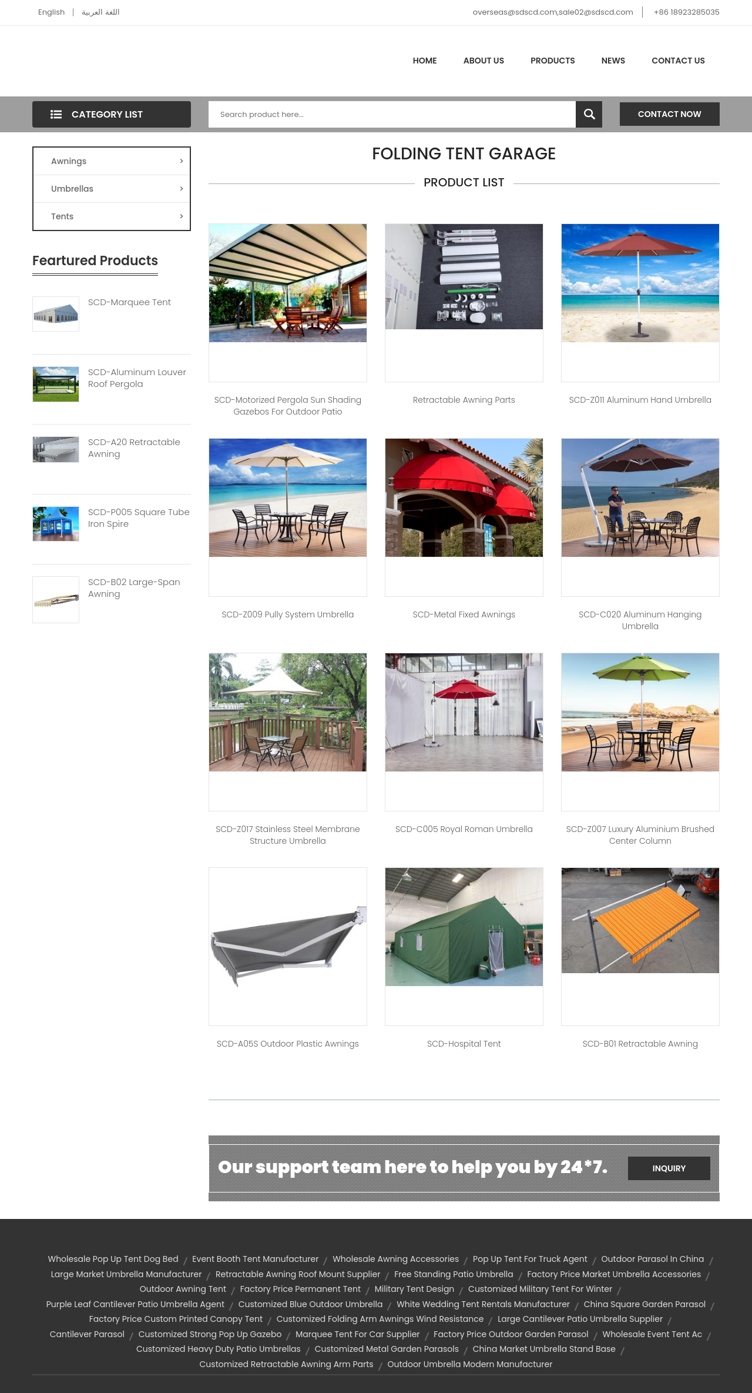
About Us (484, 60)
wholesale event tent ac (653, 1334)
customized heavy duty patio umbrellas (218, 1349)
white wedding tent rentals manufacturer (483, 1304)
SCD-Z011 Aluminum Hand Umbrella (640, 400)
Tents (117, 216)
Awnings (117, 161)
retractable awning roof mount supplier (298, 1274)
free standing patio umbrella (453, 1274)
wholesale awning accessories (396, 1259)
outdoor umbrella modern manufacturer (469, 1364)
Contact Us (678, 60)
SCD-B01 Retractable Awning (640, 1044)
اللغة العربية (100, 12)
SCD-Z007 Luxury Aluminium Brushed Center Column (640, 835)
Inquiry (669, 1168)
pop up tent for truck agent (530, 1259)
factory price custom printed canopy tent (176, 1319)
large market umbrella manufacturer (126, 1274)
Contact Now (669, 114)
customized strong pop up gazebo (210, 1334)
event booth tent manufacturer (255, 1259)
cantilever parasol (87, 1334)
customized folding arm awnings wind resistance (380, 1319)
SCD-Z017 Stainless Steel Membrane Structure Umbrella (288, 835)
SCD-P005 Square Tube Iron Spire (139, 518)
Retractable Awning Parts (464, 400)
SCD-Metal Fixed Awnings (464, 614)
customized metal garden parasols (387, 1349)
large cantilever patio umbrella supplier (580, 1319)
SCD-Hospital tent (464, 1044)
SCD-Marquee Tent (129, 302)
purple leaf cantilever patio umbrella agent (135, 1304)
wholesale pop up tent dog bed (113, 1259)
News (614, 60)
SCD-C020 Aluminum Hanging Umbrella (640, 620)
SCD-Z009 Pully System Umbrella (287, 614)
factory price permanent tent (300, 1289)
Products (553, 60)
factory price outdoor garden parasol (511, 1334)
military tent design (415, 1289)
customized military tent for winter (540, 1289)
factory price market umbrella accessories (614, 1274)
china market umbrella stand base (544, 1349)
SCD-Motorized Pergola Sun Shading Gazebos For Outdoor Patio (288, 405)
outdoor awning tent (183, 1289)
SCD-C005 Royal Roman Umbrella (464, 829)
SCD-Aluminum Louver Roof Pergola (137, 378)
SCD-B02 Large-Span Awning (134, 588)
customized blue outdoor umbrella (311, 1304)
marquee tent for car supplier (357, 1334)
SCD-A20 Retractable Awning (134, 448)
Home (425, 60)
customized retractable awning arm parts (287, 1364)
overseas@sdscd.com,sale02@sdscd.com (553, 12)
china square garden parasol (645, 1304)
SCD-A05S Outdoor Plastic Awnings (288, 1044)
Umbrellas (117, 188)
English (51, 12)
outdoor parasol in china (653, 1259)
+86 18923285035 (687, 12)
